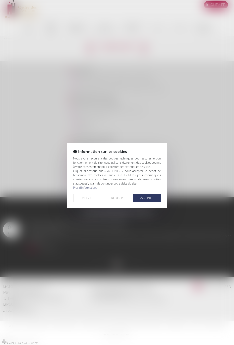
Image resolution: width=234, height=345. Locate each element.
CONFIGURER (87, 198)
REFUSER (117, 198)
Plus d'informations (85, 188)
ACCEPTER (146, 198)
